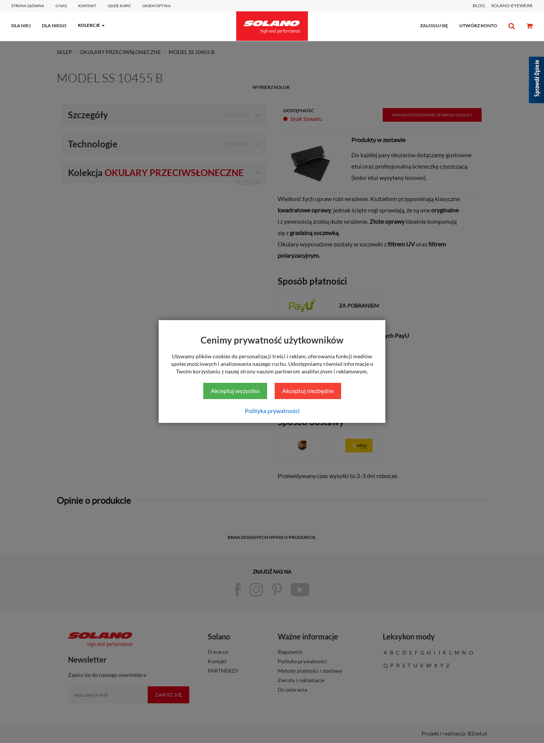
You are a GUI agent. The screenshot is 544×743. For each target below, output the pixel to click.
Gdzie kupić (119, 5)
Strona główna (27, 5)
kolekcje (89, 25)
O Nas (61, 5)
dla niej (21, 25)
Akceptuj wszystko (235, 390)
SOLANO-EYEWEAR (512, 5)
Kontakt (87, 5)
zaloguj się (434, 25)
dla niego (54, 25)
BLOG (479, 5)
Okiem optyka (156, 5)
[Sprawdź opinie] (536, 81)
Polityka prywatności (272, 410)
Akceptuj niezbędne (308, 390)
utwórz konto (478, 25)
